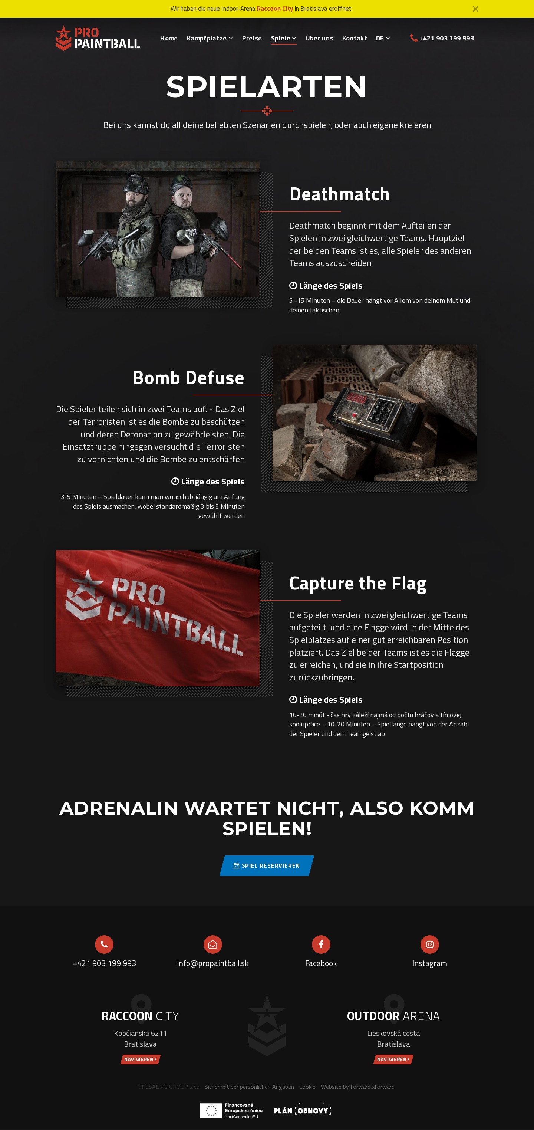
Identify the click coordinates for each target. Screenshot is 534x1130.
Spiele (284, 38)
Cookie (307, 1087)
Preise (252, 38)
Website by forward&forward (358, 1087)
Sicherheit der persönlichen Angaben (249, 1087)
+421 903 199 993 (442, 38)
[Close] (475, 8)
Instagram (430, 963)
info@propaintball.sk (213, 963)
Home (169, 38)
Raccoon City (275, 8)
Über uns (319, 38)
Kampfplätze (210, 38)
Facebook (321, 963)
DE (383, 38)
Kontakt (354, 38)
